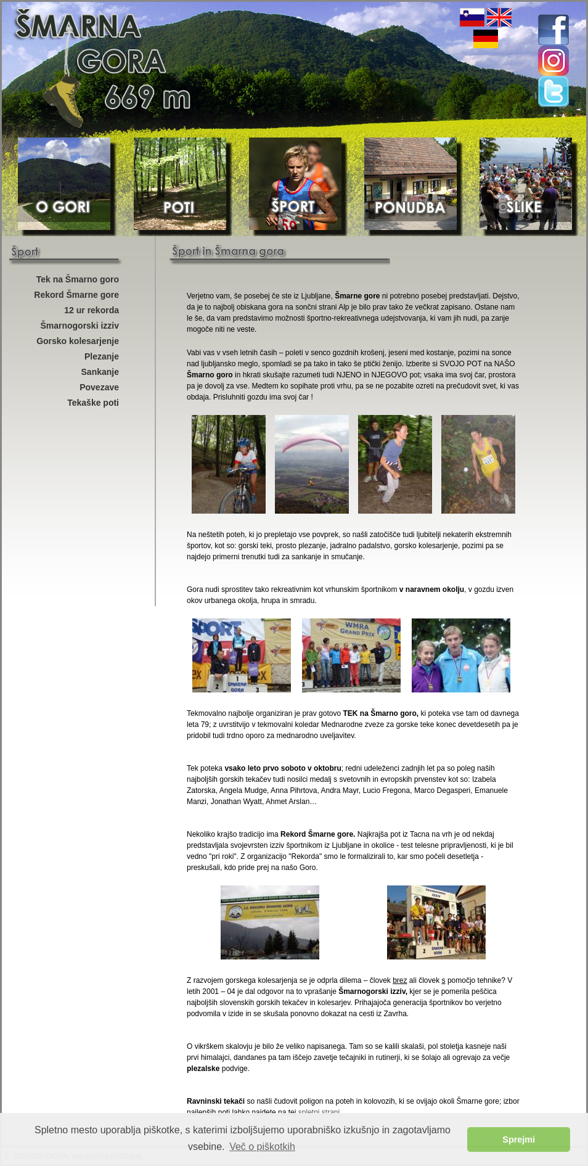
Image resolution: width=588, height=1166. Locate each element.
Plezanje (101, 356)
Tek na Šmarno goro (77, 279)
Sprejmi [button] (518, 1139)
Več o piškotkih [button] (262, 1146)
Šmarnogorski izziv (79, 326)
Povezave (99, 387)
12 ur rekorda (91, 310)
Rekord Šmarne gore (76, 295)
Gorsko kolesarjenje (77, 341)
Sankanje (100, 372)
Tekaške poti (93, 403)
